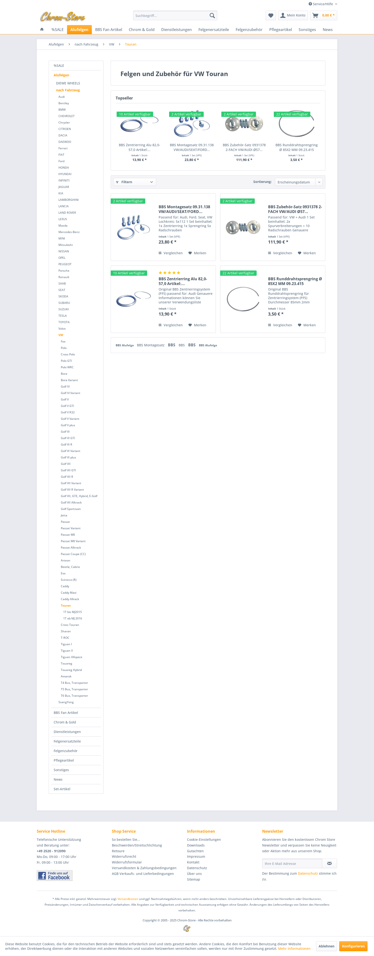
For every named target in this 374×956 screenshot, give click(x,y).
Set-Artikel (62, 789)
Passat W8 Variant (73, 541)
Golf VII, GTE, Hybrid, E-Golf (79, 496)
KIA (60, 193)
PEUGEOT (65, 264)
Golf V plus (68, 425)
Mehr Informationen (294, 948)
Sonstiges (61, 770)
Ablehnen (326, 946)
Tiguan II (67, 651)
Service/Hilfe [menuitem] (321, 4)
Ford (61, 161)
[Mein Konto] (293, 15)
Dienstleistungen (67, 731)
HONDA (63, 168)
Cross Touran (70, 625)
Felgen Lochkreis (131, 218)
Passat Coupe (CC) (73, 554)
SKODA (63, 296)
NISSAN (63, 251)
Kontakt (193, 862)
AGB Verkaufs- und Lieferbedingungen (143, 873)
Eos (63, 573)
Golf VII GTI (68, 470)
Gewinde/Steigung (201, 230)
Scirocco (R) (69, 580)
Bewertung (265, 241)
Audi (61, 97)
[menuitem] (175, 15)
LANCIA (63, 206)
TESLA (62, 316)
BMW (62, 110)
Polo (64, 348)
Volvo (62, 329)
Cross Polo (68, 354)
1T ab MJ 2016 (72, 618)
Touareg (66, 663)
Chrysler (64, 122)
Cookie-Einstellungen (204, 839)
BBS (172, 404)
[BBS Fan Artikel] (108, 29)
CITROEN (64, 129)
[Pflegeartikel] (280, 29)
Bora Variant (69, 380)
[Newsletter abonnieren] (329, 863)
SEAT (61, 290)
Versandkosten (128, 899)
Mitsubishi (65, 245)
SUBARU (64, 303)
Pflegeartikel (64, 760)
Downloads (196, 845)
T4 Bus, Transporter (74, 683)
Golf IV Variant (70, 393)
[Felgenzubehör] (249, 29)
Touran (66, 605)
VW (60, 335)
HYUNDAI (65, 174)
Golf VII (66, 464)
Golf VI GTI (68, 438)
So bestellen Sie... (126, 839)
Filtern (124, 182)
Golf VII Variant (71, 483)
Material (263, 207)
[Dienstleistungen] (176, 29)
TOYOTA (64, 322)
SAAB (62, 283)
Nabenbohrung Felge (204, 207)
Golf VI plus (68, 457)
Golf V (65, 399)
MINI (61, 238)
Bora (64, 374)
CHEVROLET (66, 116)
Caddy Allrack (70, 599)
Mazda (63, 225)
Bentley (63, 103)
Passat (65, 522)
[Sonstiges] (307, 29)
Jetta (64, 515)
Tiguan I (66, 644)
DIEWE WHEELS (68, 83)
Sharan (66, 631)
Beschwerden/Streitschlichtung (137, 845)
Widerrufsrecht (124, 856)
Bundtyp (124, 230)
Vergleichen (171, 313)
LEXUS (62, 219)
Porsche (63, 271)
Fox (63, 341)
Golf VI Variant (70, 451)
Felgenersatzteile (67, 741)
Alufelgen (61, 75)
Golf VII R (67, 477)
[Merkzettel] (271, 15)
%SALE (59, 65)
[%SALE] (57, 29)
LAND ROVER (67, 213)
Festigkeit (125, 241)
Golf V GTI (67, 406)
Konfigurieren (353, 946)
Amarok (66, 676)
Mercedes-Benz (69, 232)
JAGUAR (63, 187)
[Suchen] (212, 15)
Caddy (65, 586)
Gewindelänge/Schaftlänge (277, 230)
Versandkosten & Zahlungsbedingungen (144, 868)
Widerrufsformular (127, 862)
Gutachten (195, 851)
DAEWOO (64, 142)
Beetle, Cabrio (70, 567)
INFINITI (64, 180)
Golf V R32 (68, 412)
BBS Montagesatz (151, 405)
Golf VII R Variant (72, 490)
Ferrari (63, 148)
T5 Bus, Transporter (74, 689)
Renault (63, 277)
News (58, 779)
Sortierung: (262, 181)
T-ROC (65, 638)
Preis (260, 195)
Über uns (194, 873)
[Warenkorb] (323, 15)
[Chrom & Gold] (141, 29)
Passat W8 (68, 535)
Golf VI (65, 432)
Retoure (118, 851)
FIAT (61, 155)
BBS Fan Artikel (66, 712)
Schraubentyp (267, 218)
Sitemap (193, 879)
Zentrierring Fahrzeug (135, 207)
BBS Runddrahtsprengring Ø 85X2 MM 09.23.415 (296, 147)
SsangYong (66, 702)
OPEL (61, 258)
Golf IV (65, 386)
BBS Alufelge (125, 405)
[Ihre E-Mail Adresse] (292, 863)
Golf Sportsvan (71, 509)
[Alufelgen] (79, 29)
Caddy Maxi (68, 593)
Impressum (196, 856)
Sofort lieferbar (137, 195)
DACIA (62, 135)
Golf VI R (66, 444)
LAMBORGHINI (68, 200)
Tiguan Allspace (71, 657)
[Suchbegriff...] (175, 15)
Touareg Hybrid (71, 670)
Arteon (65, 560)
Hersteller (195, 195)
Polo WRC (67, 367)
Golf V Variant (70, 419)
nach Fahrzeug (68, 90)
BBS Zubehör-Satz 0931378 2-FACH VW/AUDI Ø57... (244, 147)
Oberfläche (196, 241)
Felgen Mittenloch (201, 218)
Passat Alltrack (71, 548)
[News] (327, 29)
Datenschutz (197, 868)
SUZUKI (63, 309)
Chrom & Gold (65, 722)
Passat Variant (71, 528)
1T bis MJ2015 (72, 612)
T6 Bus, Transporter (74, 696)
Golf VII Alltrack (71, 502)
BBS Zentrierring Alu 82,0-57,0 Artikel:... (139, 147)
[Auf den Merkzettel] (197, 313)
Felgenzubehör (66, 750)
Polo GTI (66, 361)
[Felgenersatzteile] (213, 29)
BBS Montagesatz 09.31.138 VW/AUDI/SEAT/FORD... (192, 147)
